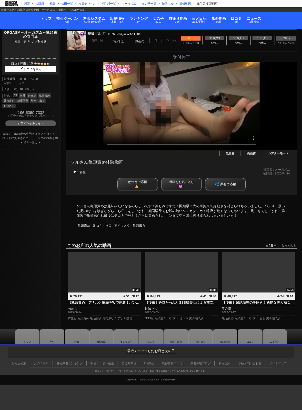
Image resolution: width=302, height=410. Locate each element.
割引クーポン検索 (102, 363)
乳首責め (9, 100)
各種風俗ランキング (69, 363)
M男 (22, 95)
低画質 (230, 153)
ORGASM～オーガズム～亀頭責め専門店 (30, 34)
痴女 (42, 100)
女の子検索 (41, 363)
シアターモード (278, 153)
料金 (76, 17)
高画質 (251, 153)
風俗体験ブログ (200, 363)
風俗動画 (236, 17)
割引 (44, 17)
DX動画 (149, 363)
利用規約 (224, 363)
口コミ (260, 17)
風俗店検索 (18, 363)
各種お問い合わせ (250, 363)
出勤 (106, 17)
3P (15, 95)
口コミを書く (30, 69)
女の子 (158, 17)
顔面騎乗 (22, 100)
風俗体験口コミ (172, 363)
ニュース (283, 17)
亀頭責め (44, 95)
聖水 (33, 100)
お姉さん (9, 105)
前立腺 (32, 95)
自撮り (183, 17)
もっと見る (288, 245)
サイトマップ (278, 363)
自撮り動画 (175, 336)
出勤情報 (101, 336)
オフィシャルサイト (30, 123)
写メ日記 (200, 336)
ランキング (133, 17)
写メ (210, 17)
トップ (16, 16)
